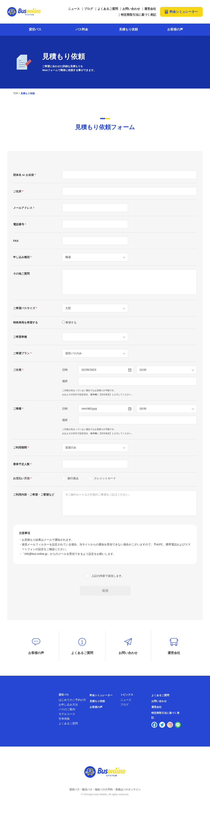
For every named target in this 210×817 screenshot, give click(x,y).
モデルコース (67, 715)
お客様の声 (175, 29)
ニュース (74, 8)
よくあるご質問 (107, 8)
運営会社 (150, 8)
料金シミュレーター (184, 11)
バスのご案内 (67, 711)
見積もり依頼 (128, 29)
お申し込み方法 (68, 706)
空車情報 (64, 720)
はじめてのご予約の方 (72, 701)
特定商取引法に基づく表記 (138, 14)
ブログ (88, 8)
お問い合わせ (131, 8)
